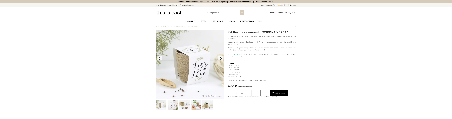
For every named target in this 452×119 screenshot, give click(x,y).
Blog (262, 5)
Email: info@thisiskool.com (184, 5)
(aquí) (201, 1)
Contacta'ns (270, 5)
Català (282, 5)
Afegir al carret (278, 93)
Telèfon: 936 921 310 (164, 5)
